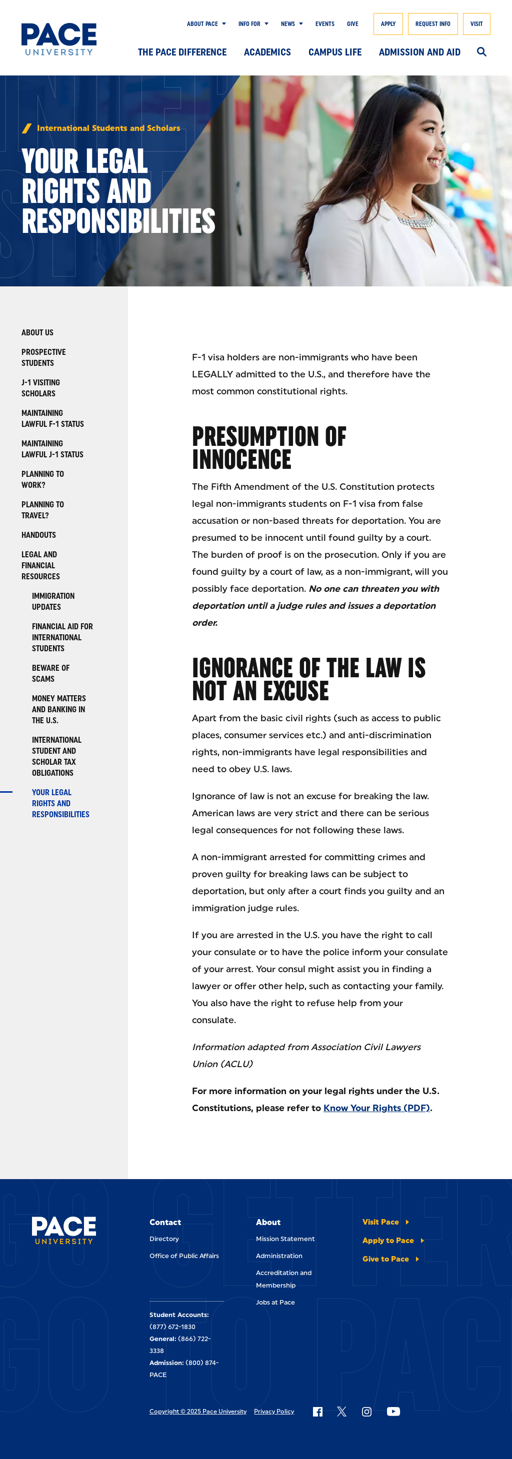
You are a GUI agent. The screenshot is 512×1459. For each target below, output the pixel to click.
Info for (249, 23)
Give (352, 23)
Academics (267, 52)
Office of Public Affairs (184, 1256)
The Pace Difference (182, 52)
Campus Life (335, 52)
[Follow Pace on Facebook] (317, 1411)
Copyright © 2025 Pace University (198, 1411)
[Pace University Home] (59, 39)
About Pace (202, 23)
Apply (388, 23)
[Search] (481, 52)
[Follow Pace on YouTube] (393, 1411)
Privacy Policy (274, 1411)
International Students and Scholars (108, 128)
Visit (476, 23)
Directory (164, 1239)
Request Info (433, 23)
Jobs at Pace (275, 1302)
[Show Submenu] (222, 24)
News (288, 23)
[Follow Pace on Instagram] (366, 1411)
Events (325, 23)
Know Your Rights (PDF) (377, 1108)
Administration (279, 1256)
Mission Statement (285, 1239)
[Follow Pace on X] (341, 1411)
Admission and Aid (419, 52)
